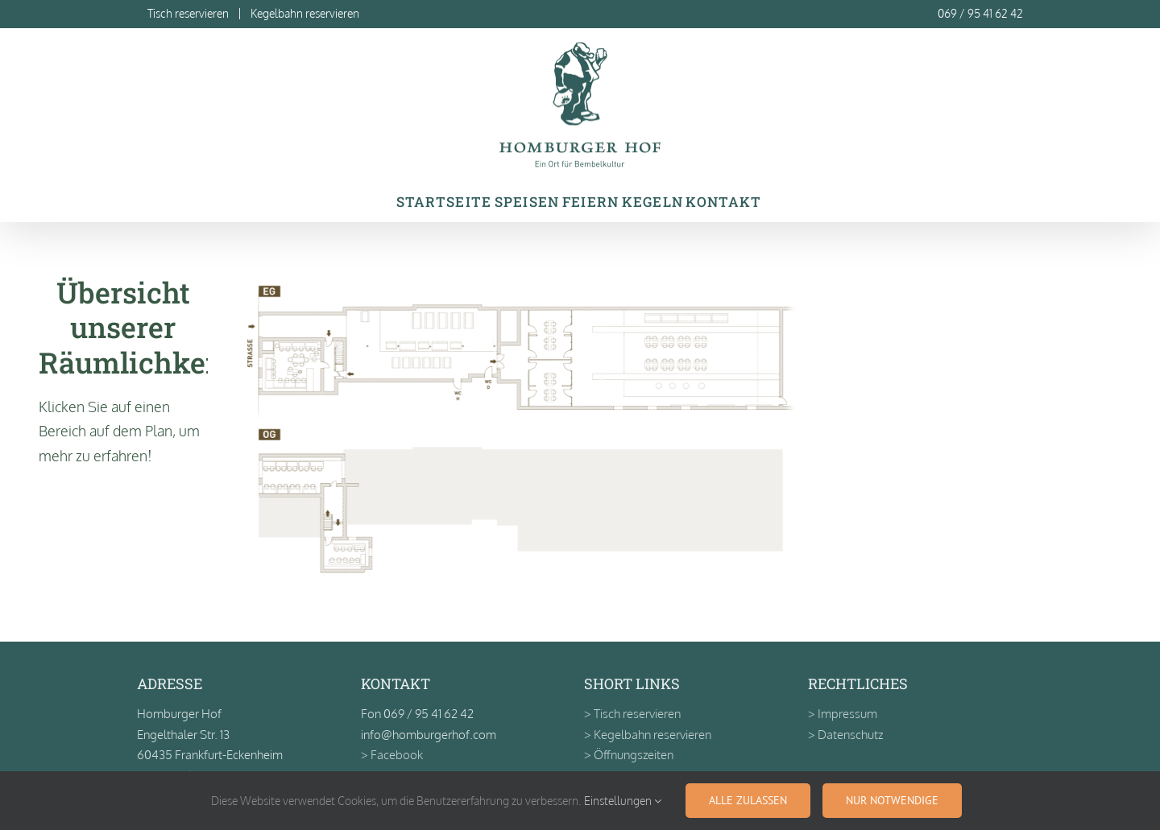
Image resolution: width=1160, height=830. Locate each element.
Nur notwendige (892, 800)
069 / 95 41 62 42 (980, 13)
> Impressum (842, 713)
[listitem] (291, 366)
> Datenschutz (845, 734)
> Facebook (392, 754)
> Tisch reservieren (632, 713)
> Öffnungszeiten (628, 754)
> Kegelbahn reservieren (647, 734)
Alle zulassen (748, 800)
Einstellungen (622, 800)
